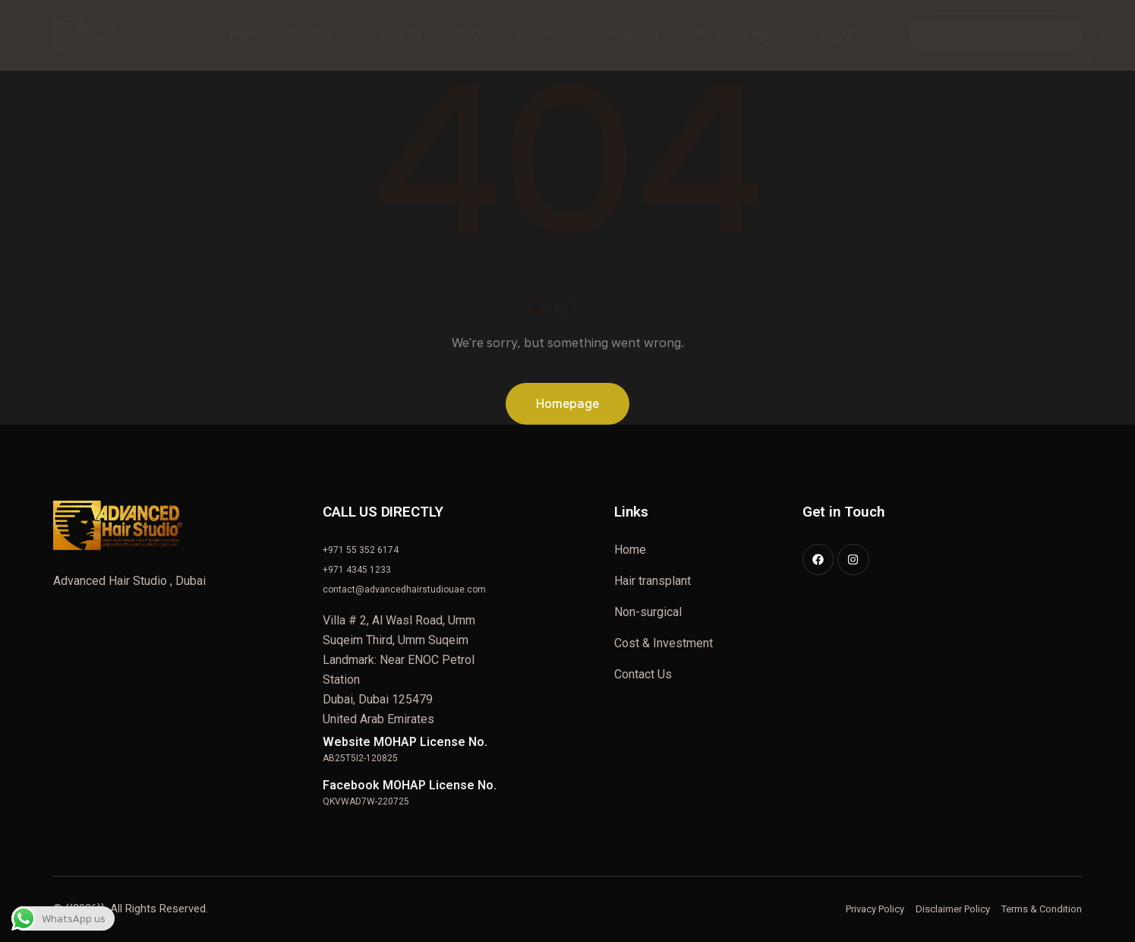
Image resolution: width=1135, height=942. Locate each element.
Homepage (567, 404)
